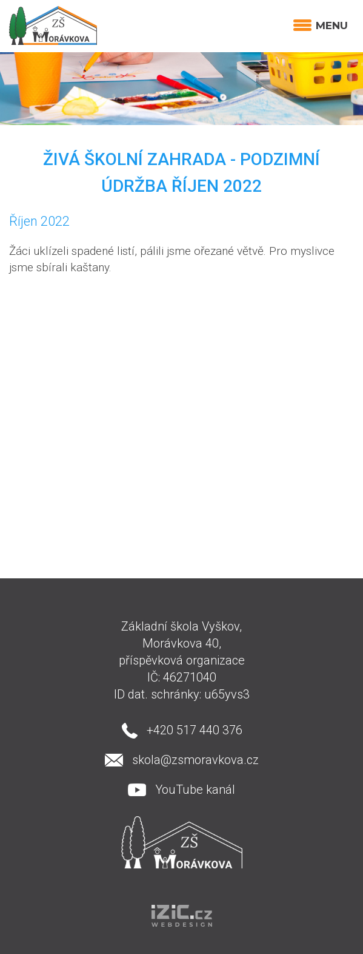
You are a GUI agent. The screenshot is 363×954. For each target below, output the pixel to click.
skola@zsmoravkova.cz (195, 760)
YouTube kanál (195, 789)
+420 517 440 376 (194, 730)
